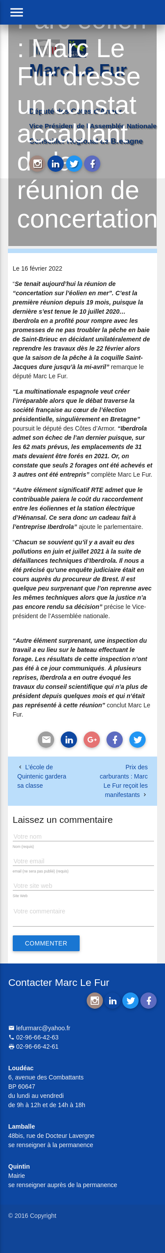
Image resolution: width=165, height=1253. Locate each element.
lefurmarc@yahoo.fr (39, 1028)
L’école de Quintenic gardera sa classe (41, 776)
